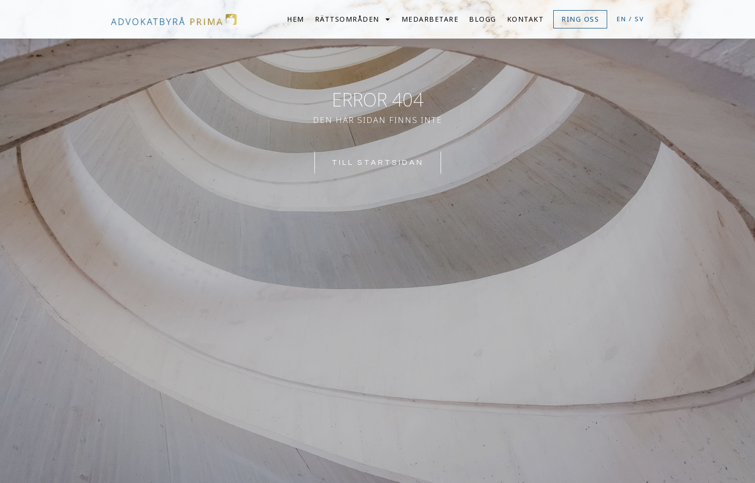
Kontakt (525, 19)
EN (621, 18)
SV (639, 18)
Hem (295, 19)
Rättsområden (353, 19)
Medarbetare (430, 19)
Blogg (482, 19)
